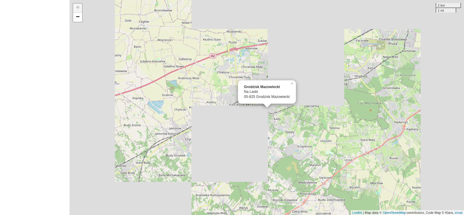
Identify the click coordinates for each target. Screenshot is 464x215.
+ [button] (78, 8)
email (459, 212)
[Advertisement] (35, 107)
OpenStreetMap (394, 212)
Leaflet (357, 212)
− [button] (78, 17)
